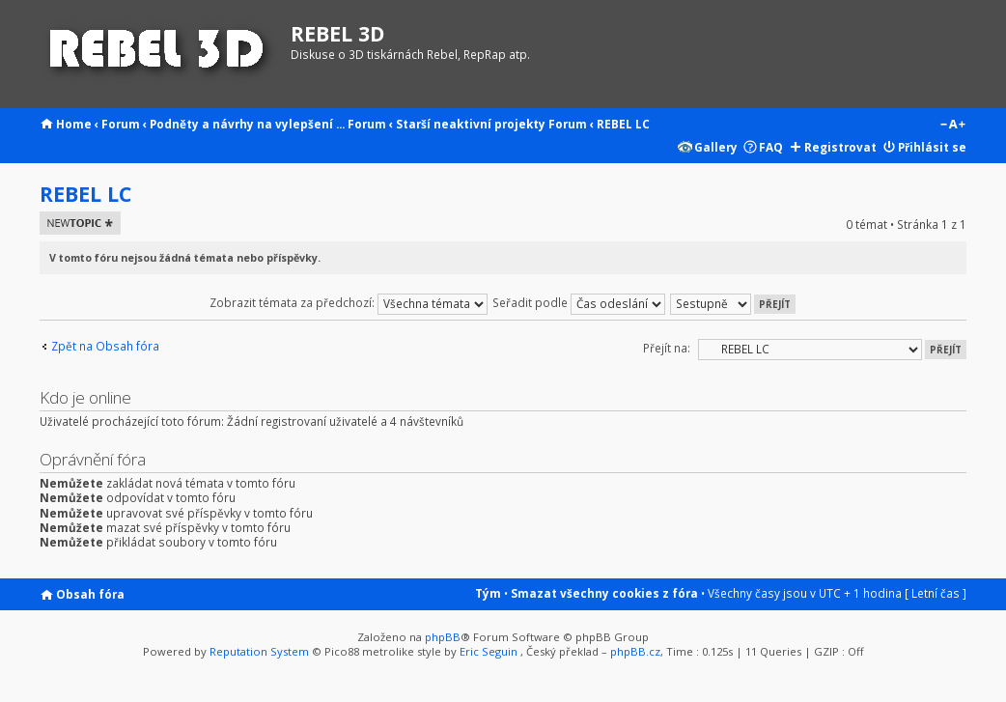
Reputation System (259, 651)
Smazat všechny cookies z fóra (604, 593)
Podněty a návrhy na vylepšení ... (247, 123)
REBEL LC (623, 123)
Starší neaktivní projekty (470, 123)
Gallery (716, 146)
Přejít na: (666, 347)
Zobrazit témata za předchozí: (349, 302)
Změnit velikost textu (952, 125)
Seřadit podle (578, 302)
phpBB (443, 637)
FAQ (771, 146)
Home (74, 123)
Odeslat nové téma (80, 223)
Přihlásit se (932, 146)
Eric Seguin (488, 651)
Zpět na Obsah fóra (105, 346)
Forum (120, 123)
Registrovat (840, 146)
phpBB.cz (635, 651)
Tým (488, 593)
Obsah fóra (90, 594)
